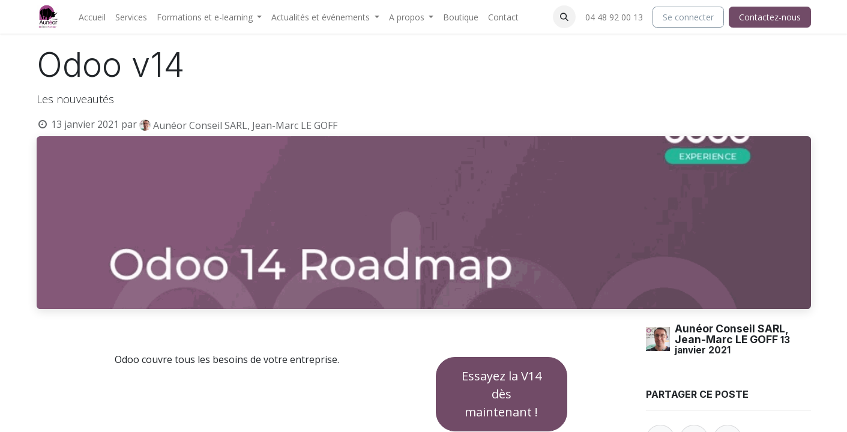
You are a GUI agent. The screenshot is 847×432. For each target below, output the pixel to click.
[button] (564, 16)
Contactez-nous (770, 17)
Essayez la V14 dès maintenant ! (501, 394)
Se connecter (688, 17)
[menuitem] (92, 17)
